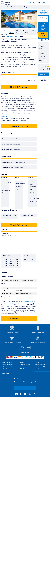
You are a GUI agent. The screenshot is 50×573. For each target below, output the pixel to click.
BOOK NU (43, 35)
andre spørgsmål (12, 303)
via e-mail (6, 306)
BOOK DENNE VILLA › (19, 87)
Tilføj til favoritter (43, 79)
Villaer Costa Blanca (7, 364)
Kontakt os (14, 7)
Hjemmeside (5, 7)
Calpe (15, 36)
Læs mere (25, 388)
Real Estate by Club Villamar (39, 367)
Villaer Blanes (6, 371)
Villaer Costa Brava (7, 362)
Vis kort (45, 40)
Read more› (4, 116)
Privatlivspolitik (24, 369)
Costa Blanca (9, 36)
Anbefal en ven (43, 74)
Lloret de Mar (6, 373)
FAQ (25, 7)
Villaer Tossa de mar (7, 369)
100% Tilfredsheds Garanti (41, 46)
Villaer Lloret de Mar (7, 367)
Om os (20, 7)
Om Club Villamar (25, 364)
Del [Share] (11, 32)
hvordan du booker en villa (25, 301)
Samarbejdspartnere (40, 364)
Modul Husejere (38, 362)
